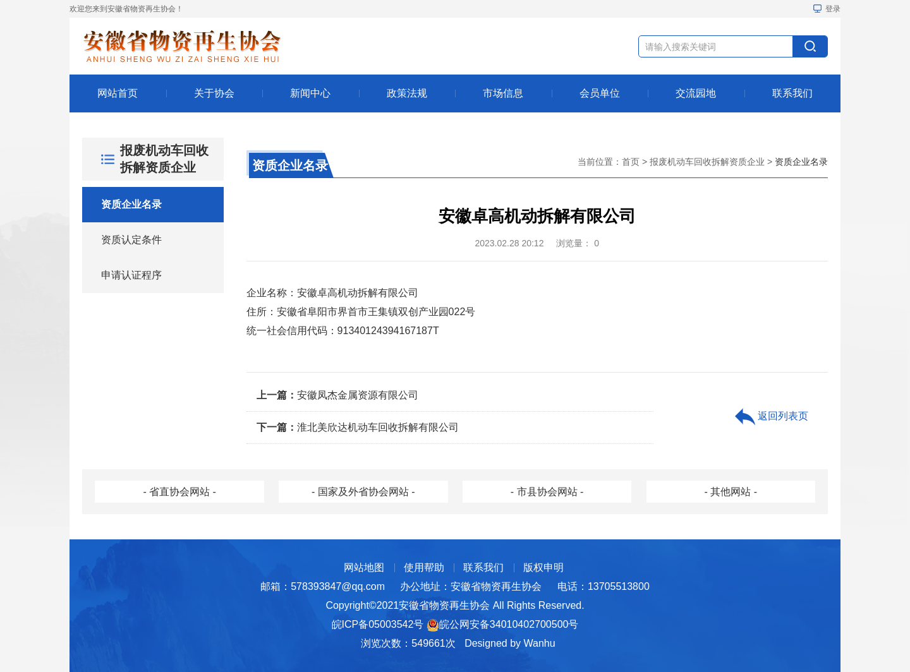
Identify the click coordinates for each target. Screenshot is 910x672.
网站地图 (364, 567)
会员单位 (599, 93)
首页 (631, 162)
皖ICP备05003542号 (378, 624)
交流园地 (696, 93)
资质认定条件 (131, 239)
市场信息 (503, 93)
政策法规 (407, 93)
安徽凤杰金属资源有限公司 (337, 395)
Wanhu (539, 643)
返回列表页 (771, 417)
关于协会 (214, 93)
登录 (826, 8)
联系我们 (792, 93)
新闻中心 (310, 93)
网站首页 (117, 93)
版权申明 (543, 567)
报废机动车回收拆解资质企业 (707, 162)
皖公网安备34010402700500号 (509, 624)
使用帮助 (424, 567)
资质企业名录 (131, 204)
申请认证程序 (131, 275)
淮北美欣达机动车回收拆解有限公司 (358, 427)
